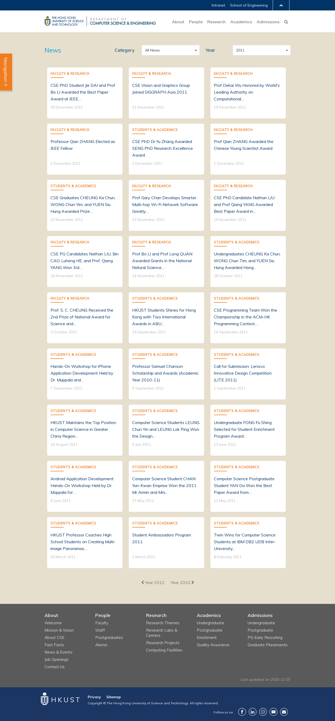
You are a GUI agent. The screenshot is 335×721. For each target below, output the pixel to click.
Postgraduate (209, 630)
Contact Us (54, 666)
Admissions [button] (268, 21)
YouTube (273, 712)
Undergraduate (210, 622)
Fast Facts (54, 644)
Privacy (94, 697)
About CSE (54, 637)
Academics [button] (241, 21)
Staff (100, 630)
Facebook (242, 712)
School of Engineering (249, 5)
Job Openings (56, 659)
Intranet (218, 5)
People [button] (196, 21)
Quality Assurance (213, 644)
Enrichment (207, 637)
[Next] (182, 582)
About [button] (178, 21)
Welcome (53, 622)
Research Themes (163, 622)
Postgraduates (109, 637)
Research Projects (163, 642)
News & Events (58, 652)
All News (171, 50)
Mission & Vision (59, 630)
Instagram (263, 712)
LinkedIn (252, 712)
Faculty (101, 622)
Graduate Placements (268, 644)
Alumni (101, 644)
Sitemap (113, 697)
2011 (262, 50)
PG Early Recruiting (265, 637)
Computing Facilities (164, 650)
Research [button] (216, 21)
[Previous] (153, 582)
